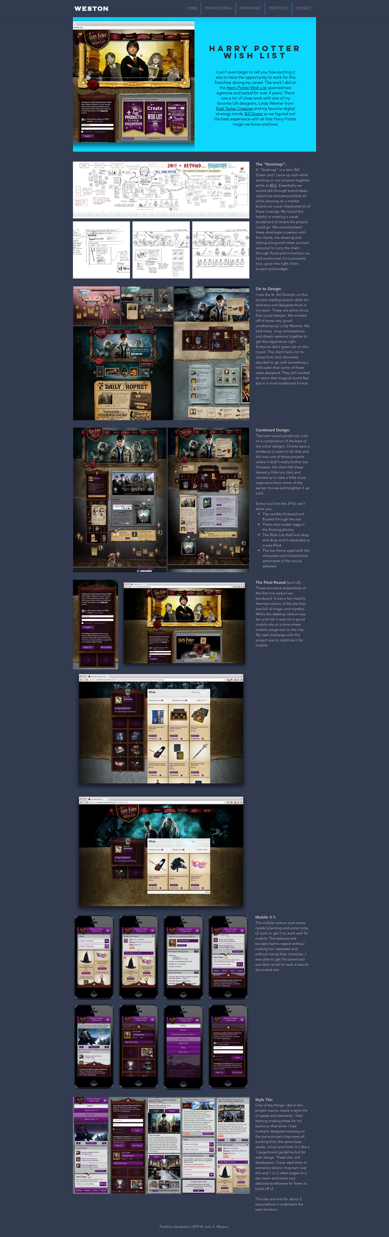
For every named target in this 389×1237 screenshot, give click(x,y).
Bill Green (254, 113)
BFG (273, 185)
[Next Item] (241, 353)
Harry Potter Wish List (247, 87)
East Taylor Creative (234, 108)
